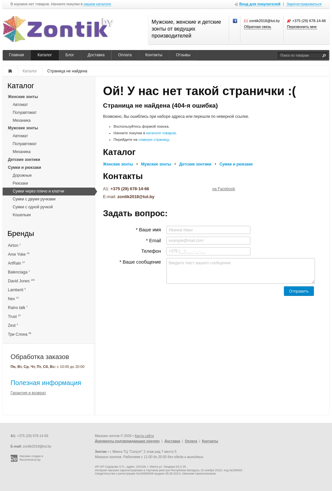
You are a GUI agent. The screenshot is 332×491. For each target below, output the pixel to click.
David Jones (21, 280)
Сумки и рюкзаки (24, 167)
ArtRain (16, 263)
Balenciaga (19, 272)
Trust (14, 316)
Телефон (151, 251)
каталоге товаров (161, 133)
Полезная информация (46, 382)
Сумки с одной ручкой (33, 207)
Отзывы (183, 55)
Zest (13, 325)
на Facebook (223, 189)
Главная (16, 55)
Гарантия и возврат (28, 393)
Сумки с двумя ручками (34, 199)
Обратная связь (257, 27)
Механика (22, 120)
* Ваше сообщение (140, 262)
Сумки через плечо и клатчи (38, 191)
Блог (70, 55)
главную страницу (153, 140)
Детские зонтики (24, 159)
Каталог (45, 55)
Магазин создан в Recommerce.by (31, 457)
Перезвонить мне (302, 27)
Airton (14, 245)
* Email (153, 240)
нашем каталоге (97, 4)
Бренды (20, 234)
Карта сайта (144, 436)
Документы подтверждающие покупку (127, 441)
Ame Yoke (18, 254)
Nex (13, 298)
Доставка (96, 55)
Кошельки (22, 215)
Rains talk (18, 307)
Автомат (20, 104)
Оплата (125, 55)
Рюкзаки (20, 183)
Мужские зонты (23, 128)
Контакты (153, 55)
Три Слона (19, 334)
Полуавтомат (25, 112)
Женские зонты (23, 96)
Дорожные (22, 175)
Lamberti (17, 289)
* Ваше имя (148, 229)
